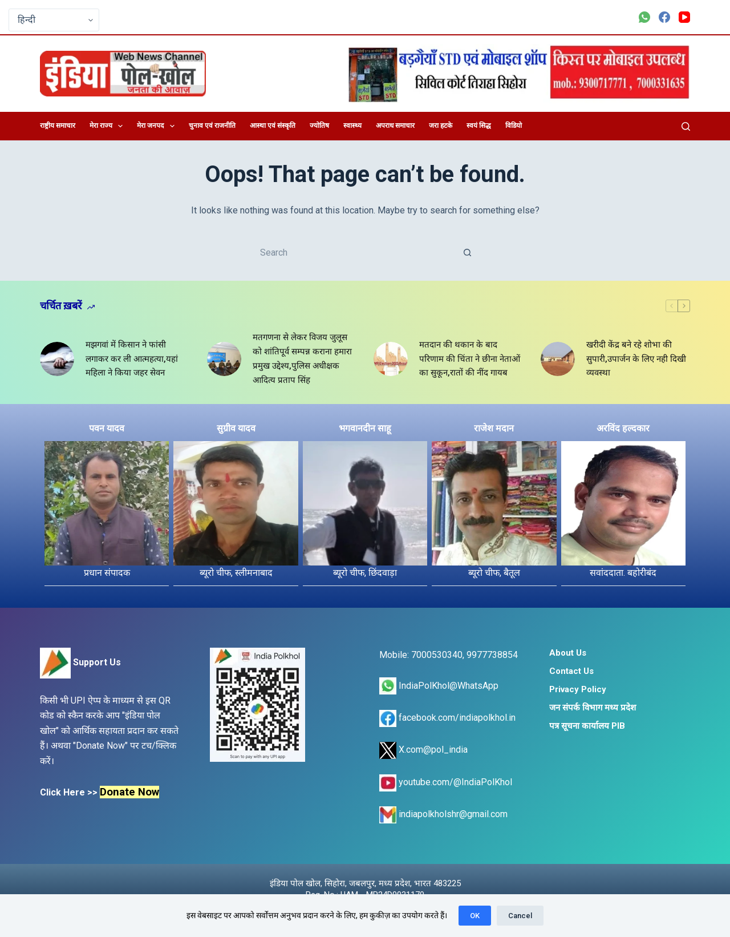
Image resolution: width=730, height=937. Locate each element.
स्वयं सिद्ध (479, 126)
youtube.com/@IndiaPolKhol (445, 782)
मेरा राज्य (108, 126)
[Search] (686, 126)
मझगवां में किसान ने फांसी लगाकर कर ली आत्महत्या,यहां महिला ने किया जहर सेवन (132, 359)
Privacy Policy (577, 689)
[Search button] (467, 252)
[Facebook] (664, 17)
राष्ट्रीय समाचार (57, 126)
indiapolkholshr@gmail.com (443, 814)
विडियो (513, 126)
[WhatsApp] (644, 17)
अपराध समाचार (395, 126)
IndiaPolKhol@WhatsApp (438, 685)
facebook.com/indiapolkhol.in (447, 717)
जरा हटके (440, 126)
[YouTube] (684, 17)
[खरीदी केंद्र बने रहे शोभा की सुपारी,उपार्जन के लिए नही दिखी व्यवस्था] (558, 359)
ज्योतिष (319, 126)
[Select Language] (54, 20)
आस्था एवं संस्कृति (272, 126)
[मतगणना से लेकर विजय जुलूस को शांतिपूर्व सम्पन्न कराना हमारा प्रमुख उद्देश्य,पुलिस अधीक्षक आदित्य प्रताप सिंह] (224, 359)
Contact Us (571, 671)
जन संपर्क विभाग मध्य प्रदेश (592, 707)
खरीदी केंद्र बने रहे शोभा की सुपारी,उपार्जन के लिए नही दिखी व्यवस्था (636, 359)
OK (475, 915)
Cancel (520, 915)
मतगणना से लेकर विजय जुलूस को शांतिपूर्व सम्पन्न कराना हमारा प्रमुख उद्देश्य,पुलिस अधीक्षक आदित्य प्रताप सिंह (302, 358)
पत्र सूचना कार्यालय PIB (587, 726)
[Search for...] (353, 252)
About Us (567, 653)
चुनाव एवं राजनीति (212, 126)
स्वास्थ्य (352, 126)
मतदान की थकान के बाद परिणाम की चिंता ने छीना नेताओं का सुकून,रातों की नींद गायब (469, 359)
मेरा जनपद (158, 126)
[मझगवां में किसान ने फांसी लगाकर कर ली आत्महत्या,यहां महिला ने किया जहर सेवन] (57, 359)
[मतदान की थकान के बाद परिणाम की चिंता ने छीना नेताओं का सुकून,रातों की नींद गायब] (391, 359)
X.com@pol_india (423, 749)
